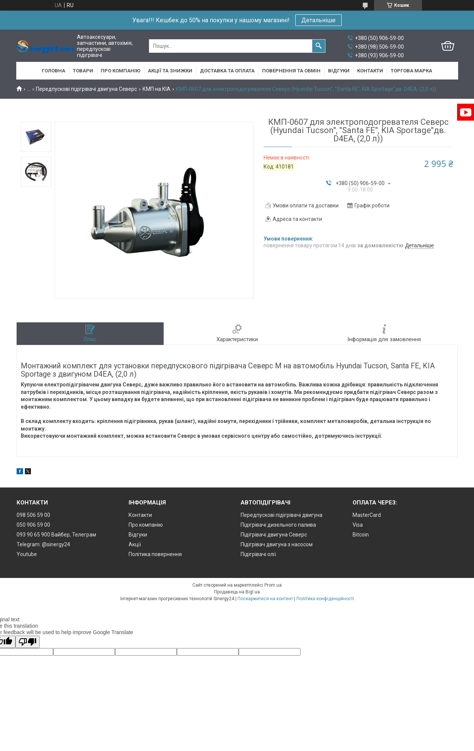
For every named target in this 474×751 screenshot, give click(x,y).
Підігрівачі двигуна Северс (274, 535)
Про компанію (120, 71)
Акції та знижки (170, 71)
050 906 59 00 (33, 525)
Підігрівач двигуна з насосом (277, 544)
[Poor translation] (27, 642)
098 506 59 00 (33, 515)
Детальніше (318, 20)
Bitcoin (361, 535)
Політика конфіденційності (325, 598)
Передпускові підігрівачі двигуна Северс (86, 89)
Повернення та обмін (291, 71)
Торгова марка (411, 71)
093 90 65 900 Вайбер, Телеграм (56, 535)
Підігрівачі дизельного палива (278, 525)
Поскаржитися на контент (265, 598)
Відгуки (339, 71)
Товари (83, 71)
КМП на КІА (156, 89)
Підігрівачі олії (258, 554)
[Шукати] (318, 46)
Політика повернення (155, 554)
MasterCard (367, 515)
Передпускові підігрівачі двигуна (281, 515)
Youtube (27, 554)
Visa (358, 525)
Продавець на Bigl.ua (237, 592)
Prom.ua (273, 585)
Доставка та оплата (227, 71)
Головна (53, 71)
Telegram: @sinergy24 (43, 544)
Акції (135, 544)
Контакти (370, 71)
